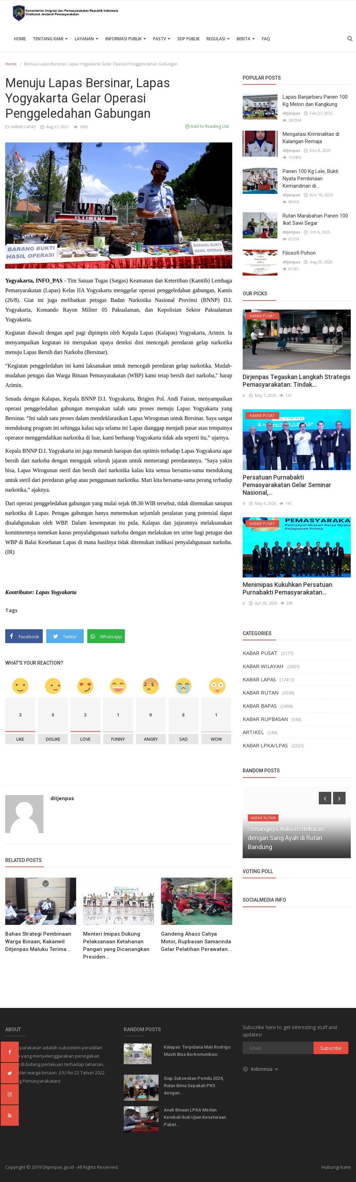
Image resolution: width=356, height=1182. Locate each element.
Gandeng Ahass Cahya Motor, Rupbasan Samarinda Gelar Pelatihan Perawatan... (196, 941)
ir (244, 395)
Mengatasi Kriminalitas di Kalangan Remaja (311, 138)
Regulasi (218, 39)
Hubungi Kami (336, 1167)
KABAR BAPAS (260, 705)
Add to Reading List (207, 126)
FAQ (266, 39)
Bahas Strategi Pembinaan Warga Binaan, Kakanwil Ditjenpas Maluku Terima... (38, 941)
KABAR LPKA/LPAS (265, 745)
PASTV (161, 39)
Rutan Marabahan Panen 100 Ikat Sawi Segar (315, 219)
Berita (246, 39)
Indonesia (261, 1069)
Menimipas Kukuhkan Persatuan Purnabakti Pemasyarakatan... (287, 588)
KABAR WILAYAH (263, 666)
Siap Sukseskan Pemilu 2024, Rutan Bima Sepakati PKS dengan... (194, 1085)
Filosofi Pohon (299, 253)
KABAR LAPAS (21, 126)
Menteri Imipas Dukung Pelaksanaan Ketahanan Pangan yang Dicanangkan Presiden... (116, 945)
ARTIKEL (253, 732)
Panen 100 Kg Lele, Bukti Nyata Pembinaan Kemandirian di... (310, 178)
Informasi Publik (125, 39)
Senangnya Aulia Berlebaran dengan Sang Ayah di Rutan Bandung (286, 838)
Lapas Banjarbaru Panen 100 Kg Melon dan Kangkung (315, 100)
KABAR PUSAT (260, 652)
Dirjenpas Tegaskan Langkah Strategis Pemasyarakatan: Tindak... (296, 380)
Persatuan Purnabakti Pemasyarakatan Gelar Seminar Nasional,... (287, 485)
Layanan (86, 39)
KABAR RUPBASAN (265, 718)
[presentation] (325, 798)
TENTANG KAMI (50, 39)
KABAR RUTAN (260, 692)
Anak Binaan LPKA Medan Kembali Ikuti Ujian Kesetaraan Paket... (195, 1117)
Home (20, 39)
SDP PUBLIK (188, 39)
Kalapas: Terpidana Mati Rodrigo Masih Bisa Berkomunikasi (197, 1050)
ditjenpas (62, 798)
